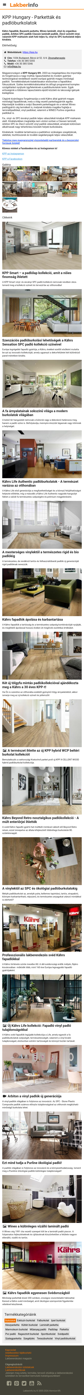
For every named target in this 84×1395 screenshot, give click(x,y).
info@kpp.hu (14, 66)
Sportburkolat (48, 1334)
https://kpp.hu (30, 52)
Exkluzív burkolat (26, 1320)
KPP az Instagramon (13, 153)
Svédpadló (63, 1334)
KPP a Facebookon (12, 158)
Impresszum (11, 1355)
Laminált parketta (49, 1325)
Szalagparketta (13, 1338)
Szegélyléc (29, 1338)
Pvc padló (10, 1334)
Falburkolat (43, 1320)
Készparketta (12, 1325)
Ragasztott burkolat (28, 1334)
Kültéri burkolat (29, 1325)
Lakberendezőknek (15, 1370)
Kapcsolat (10, 1350)
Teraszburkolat (45, 1338)
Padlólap (53, 1329)
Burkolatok (10, 1320)
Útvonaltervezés (56, 58)
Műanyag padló (38, 1329)
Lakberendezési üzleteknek (19, 1367)
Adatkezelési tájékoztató (18, 1352)
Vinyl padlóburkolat (65, 1338)
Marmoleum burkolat (16, 1329)
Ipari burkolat (58, 1320)
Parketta (64, 1329)
